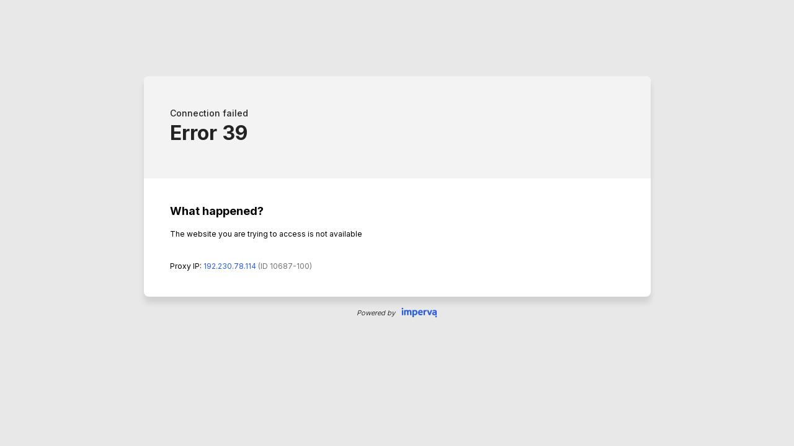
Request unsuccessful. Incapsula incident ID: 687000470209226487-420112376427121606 (397, 223)
